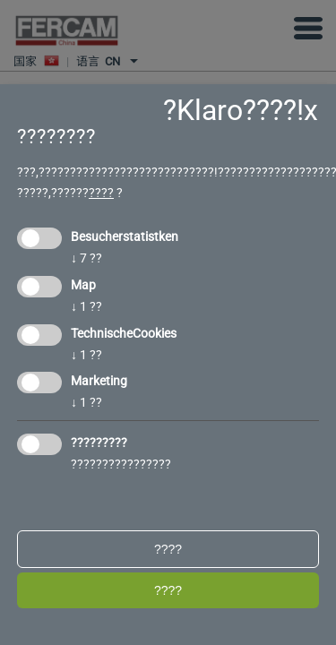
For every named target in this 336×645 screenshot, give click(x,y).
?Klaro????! (233, 110)
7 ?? (86, 258)
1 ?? (86, 306)
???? (101, 192)
